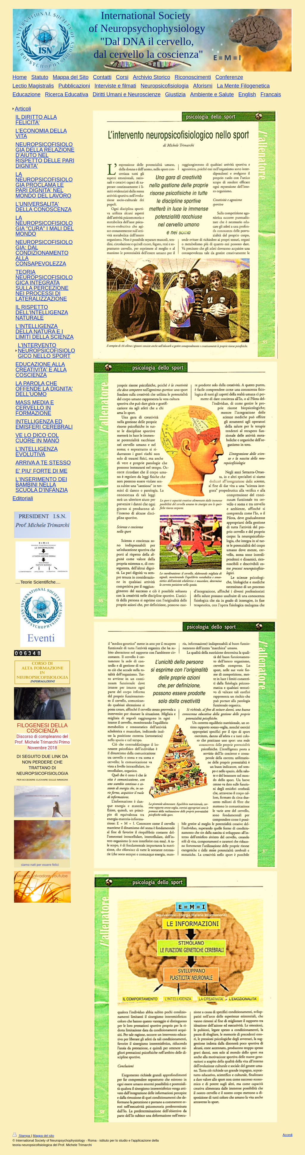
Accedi (287, 1135)
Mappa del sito (43, 1135)
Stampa (22, 1135)
